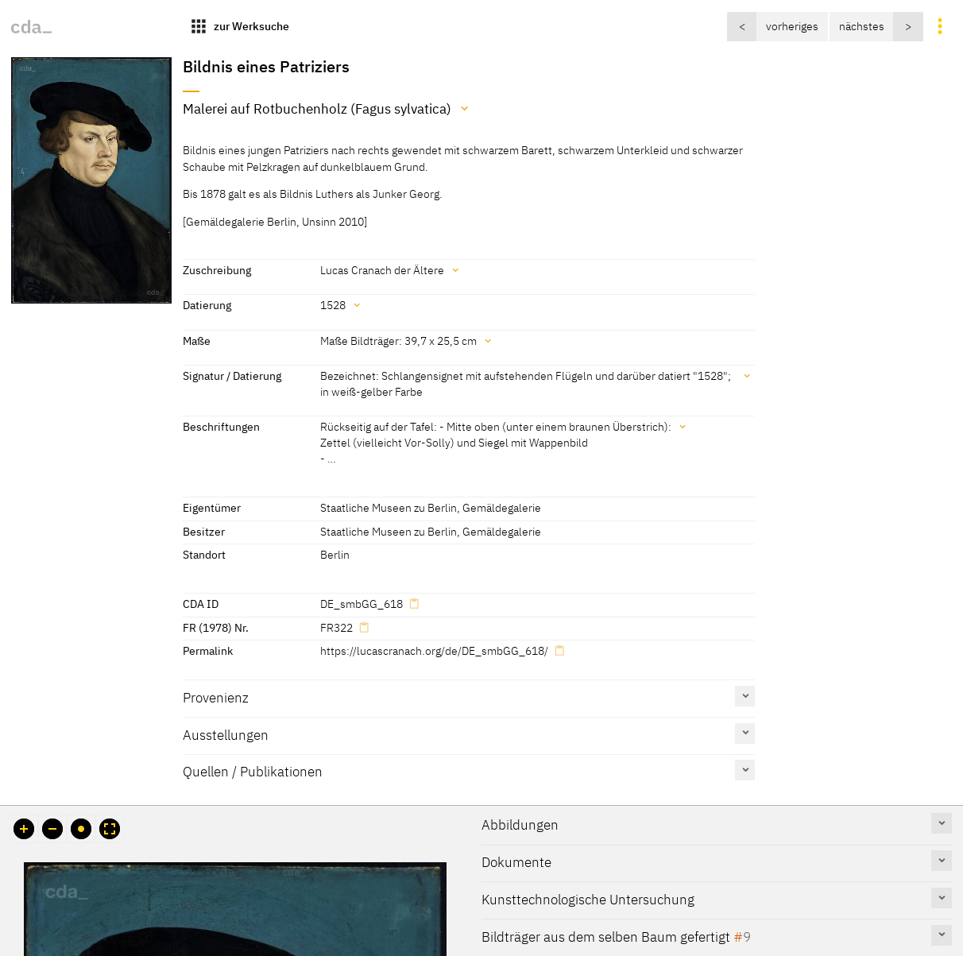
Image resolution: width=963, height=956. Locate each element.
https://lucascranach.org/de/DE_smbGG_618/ (434, 650)
